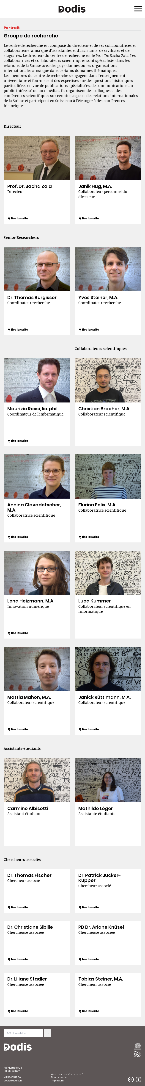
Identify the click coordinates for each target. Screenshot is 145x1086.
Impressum (57, 1080)
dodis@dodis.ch (13, 1080)
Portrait (12, 27)
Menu (137, 6)
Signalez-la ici (59, 1077)
